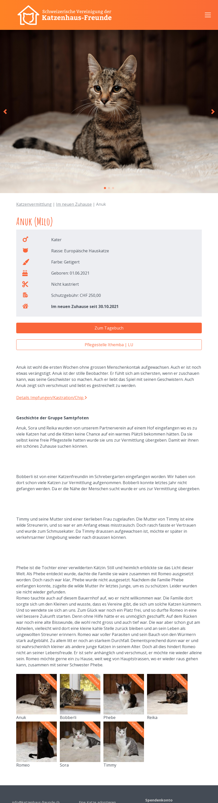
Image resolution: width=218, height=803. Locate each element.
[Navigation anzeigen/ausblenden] (208, 15)
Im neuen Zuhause (74, 204)
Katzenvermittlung (34, 204)
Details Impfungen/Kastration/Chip (51, 397)
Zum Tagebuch (109, 328)
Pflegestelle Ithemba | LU (109, 344)
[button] (5, 112)
